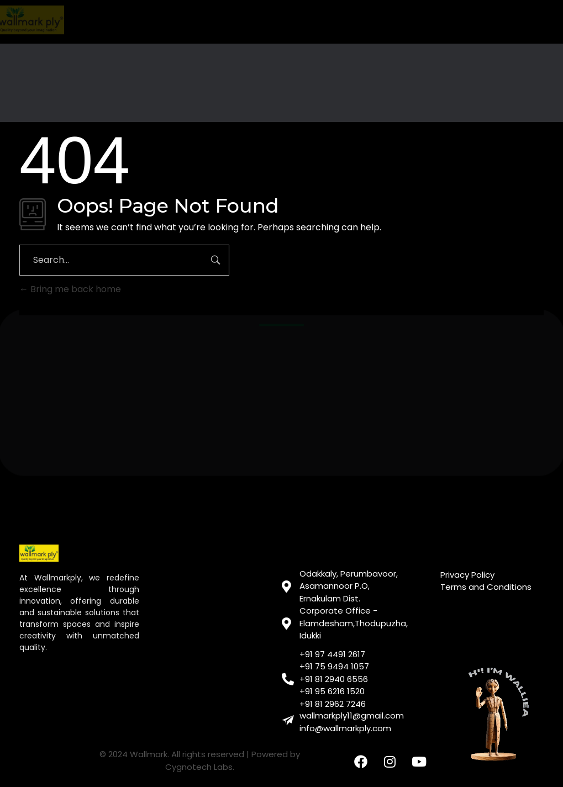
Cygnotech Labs (199, 767)
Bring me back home (70, 289)
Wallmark (148, 754)
